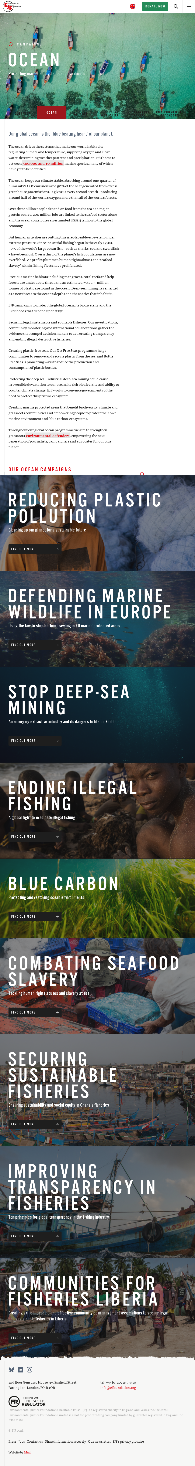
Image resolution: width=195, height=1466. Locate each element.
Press (12, 1441)
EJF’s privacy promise (128, 1441)
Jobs (21, 1441)
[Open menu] (188, 6)
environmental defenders (47, 435)
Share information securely (65, 1441)
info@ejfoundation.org (118, 1387)
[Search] (176, 6)
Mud (27, 1452)
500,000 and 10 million (43, 163)
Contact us (35, 1441)
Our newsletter (99, 1441)
